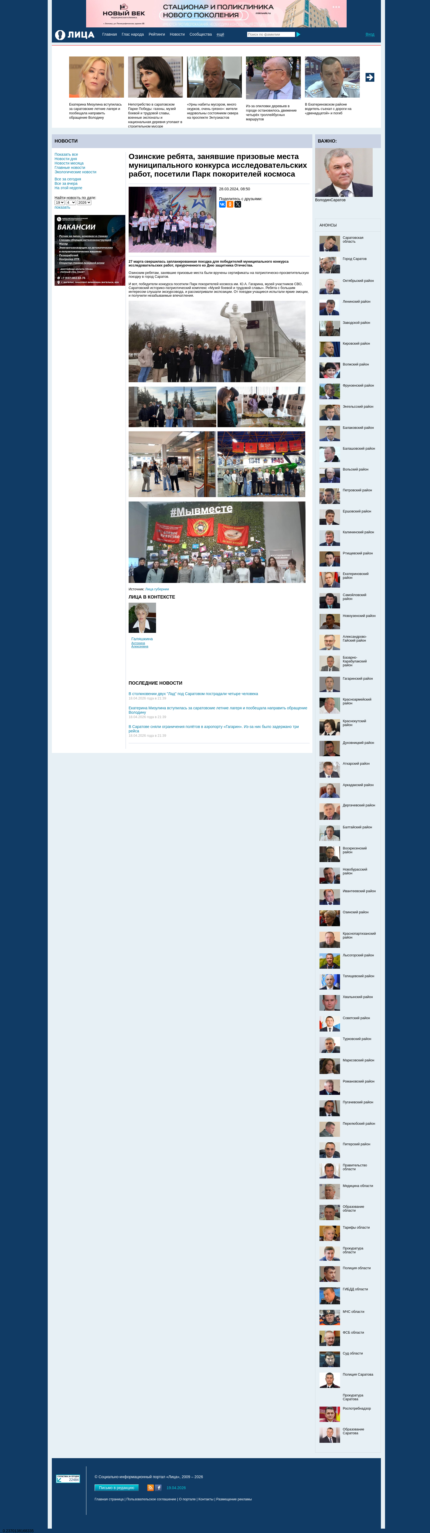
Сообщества (200, 34)
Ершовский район (357, 511)
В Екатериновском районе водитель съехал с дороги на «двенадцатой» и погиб (328, 109)
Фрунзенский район (358, 385)
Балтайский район (357, 827)
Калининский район (358, 532)
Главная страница (109, 1499)
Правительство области (355, 1167)
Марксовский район (358, 1060)
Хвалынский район (358, 997)
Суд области (353, 1353)
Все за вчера (66, 183)
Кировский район (356, 343)
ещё (220, 34)
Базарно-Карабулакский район (355, 661)
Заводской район (356, 323)
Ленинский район (356, 302)
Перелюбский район (359, 1124)
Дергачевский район (359, 805)
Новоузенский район (359, 616)
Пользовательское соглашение (151, 1499)
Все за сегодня (68, 179)
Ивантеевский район (359, 891)
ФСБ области (353, 1332)
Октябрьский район (358, 281)
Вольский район (355, 469)
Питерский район (356, 1144)
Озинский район (356, 912)
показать (62, 207)
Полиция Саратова (358, 1374)
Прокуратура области (353, 1250)
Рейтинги (157, 34)
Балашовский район (359, 448)
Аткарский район (356, 764)
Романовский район (358, 1081)
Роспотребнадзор (357, 1408)
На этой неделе (68, 188)
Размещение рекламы (234, 1499)
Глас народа (133, 34)
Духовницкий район (358, 743)
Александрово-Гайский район (355, 638)
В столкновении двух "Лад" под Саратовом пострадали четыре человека (193, 694)
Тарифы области (356, 1227)
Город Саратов (355, 259)
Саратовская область (353, 239)
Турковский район (357, 1039)
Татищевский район (358, 976)
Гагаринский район (358, 679)
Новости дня (66, 159)
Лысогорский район (358, 955)
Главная (109, 34)
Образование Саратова (353, 1431)
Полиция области (357, 1268)
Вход (370, 34)
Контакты (206, 1499)
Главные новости (70, 167)
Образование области (353, 1208)
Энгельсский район (358, 407)
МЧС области (353, 1312)
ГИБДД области (355, 1289)
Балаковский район (358, 428)
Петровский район (357, 490)
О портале (187, 1499)
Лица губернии (157, 589)
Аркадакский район (358, 785)
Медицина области (358, 1186)
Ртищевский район (358, 553)
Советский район (356, 1018)
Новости (177, 34)
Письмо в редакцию (116, 1488)
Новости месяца (69, 163)
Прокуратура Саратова (353, 1397)
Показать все (66, 154)
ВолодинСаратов (330, 200)
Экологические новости (75, 172)
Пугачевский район (358, 1102)
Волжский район (356, 364)
